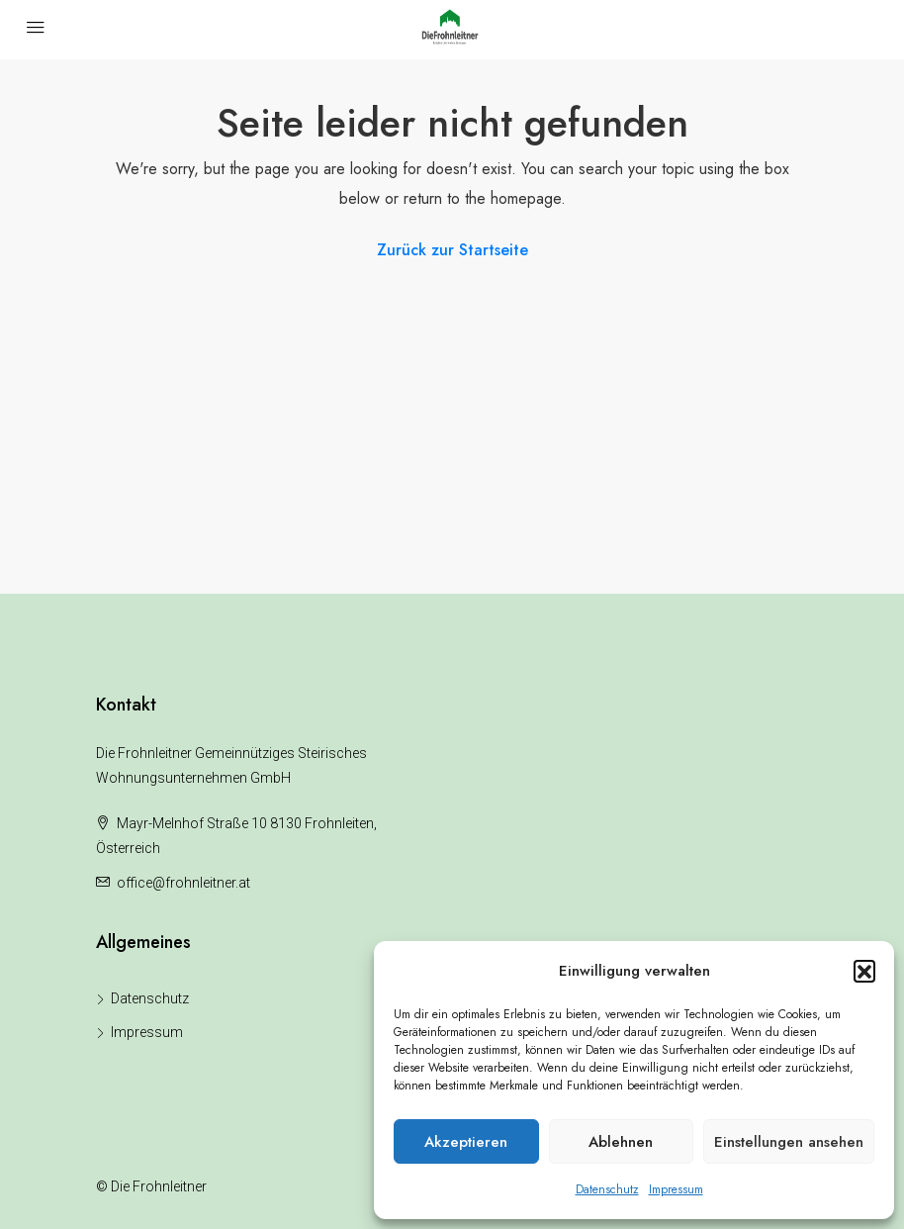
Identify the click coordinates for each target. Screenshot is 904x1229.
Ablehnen (620, 1142)
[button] (864, 971)
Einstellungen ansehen (788, 1142)
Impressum (676, 1189)
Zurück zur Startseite (452, 249)
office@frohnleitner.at (183, 883)
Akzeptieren (465, 1142)
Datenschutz (607, 1189)
